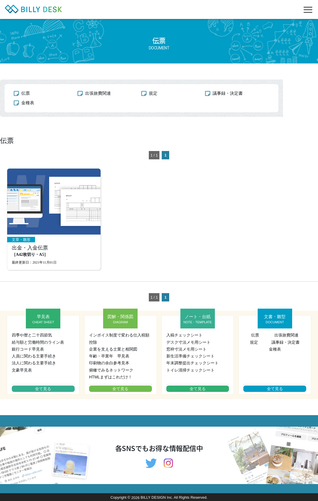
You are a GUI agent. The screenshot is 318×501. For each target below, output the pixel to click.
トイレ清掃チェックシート (190, 370)
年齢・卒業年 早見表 (109, 356)
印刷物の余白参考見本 (109, 363)
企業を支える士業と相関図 (113, 349)
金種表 (27, 102)
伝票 (25, 93)
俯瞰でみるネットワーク (111, 370)
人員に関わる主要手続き (34, 356)
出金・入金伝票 (30, 251)
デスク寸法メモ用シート (188, 342)
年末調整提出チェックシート (192, 363)
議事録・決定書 (228, 93)
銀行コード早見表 (28, 349)
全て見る (43, 388)
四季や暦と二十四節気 (32, 335)
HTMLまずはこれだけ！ (110, 377)
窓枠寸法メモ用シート (186, 349)
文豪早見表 (22, 370)
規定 (153, 93)
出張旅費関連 (98, 93)
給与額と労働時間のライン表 (38, 342)
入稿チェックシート (184, 335)
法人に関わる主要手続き (34, 363)
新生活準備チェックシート (190, 356)
